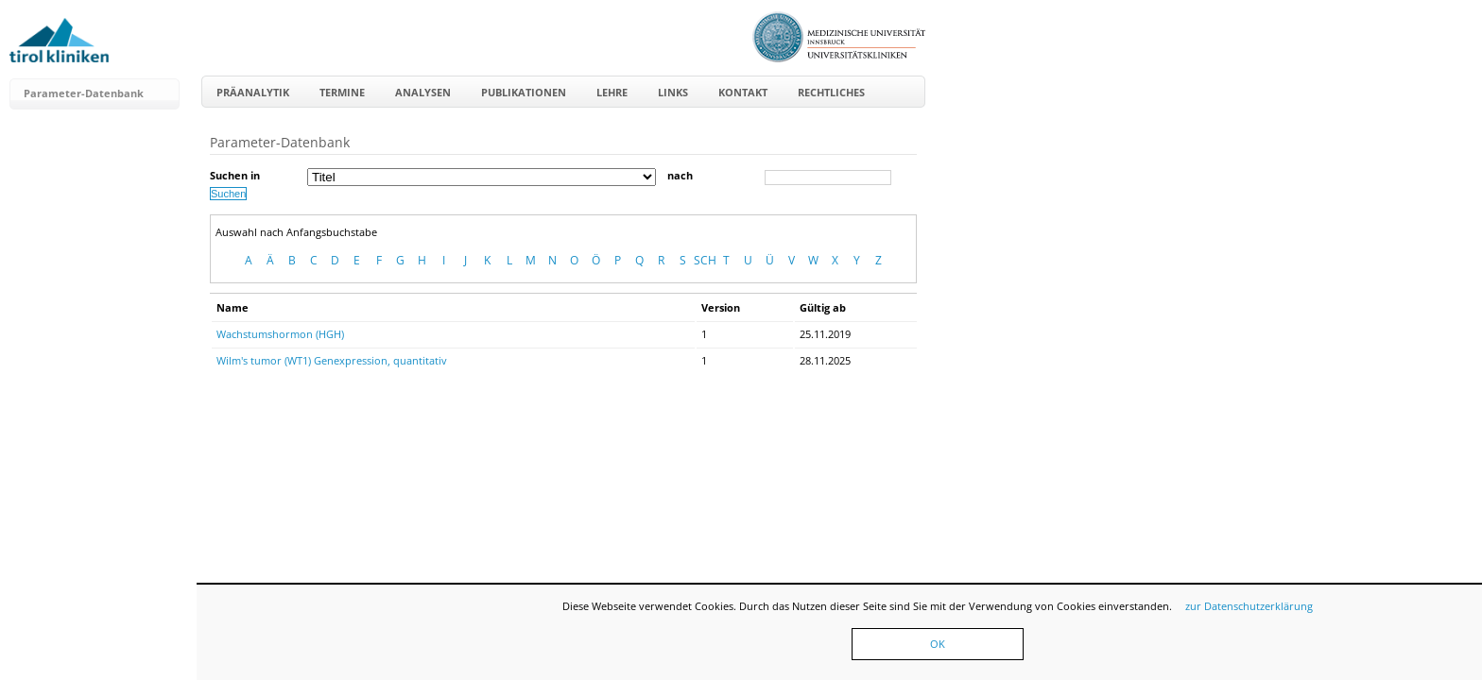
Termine (342, 92)
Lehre (612, 92)
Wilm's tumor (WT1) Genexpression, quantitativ (331, 360)
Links (673, 92)
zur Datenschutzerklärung (1249, 606)
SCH (705, 260)
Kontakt (742, 92)
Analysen (423, 92)
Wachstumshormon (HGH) (280, 334)
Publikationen (523, 92)
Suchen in (235, 175)
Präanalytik (252, 92)
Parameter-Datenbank (84, 93)
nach (680, 175)
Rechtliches (831, 92)
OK (937, 644)
